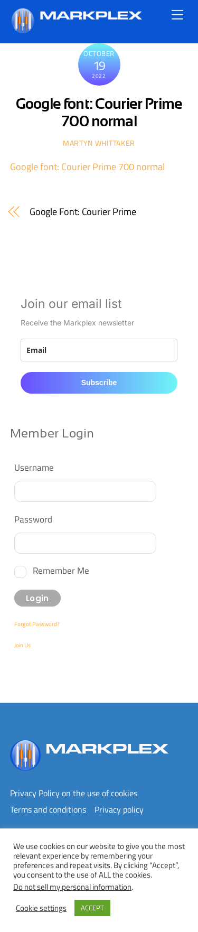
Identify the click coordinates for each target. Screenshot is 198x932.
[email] (99, 350)
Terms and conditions (48, 809)
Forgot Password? (37, 624)
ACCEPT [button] (92, 907)
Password (33, 519)
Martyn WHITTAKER (99, 143)
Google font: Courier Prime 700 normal (87, 167)
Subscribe (99, 382)
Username (34, 467)
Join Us (22, 645)
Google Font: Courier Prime (83, 212)
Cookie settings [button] (41, 908)
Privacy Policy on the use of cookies (73, 793)
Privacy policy (119, 809)
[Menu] (177, 14)
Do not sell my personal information (72, 887)
